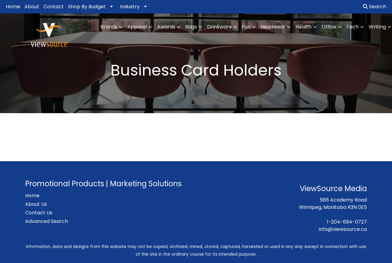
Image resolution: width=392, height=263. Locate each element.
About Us (36, 204)
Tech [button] (352, 26)
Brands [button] (108, 26)
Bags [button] (191, 26)
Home (13, 6)
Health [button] (303, 26)
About (31, 6)
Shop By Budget (87, 6)
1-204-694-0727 (347, 221)
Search (374, 6)
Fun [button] (246, 26)
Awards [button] (166, 26)
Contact (53, 6)
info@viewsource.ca (343, 229)
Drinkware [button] (219, 26)
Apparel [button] (137, 26)
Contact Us (38, 212)
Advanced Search (46, 221)
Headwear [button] (273, 26)
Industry (130, 6)
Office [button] (329, 26)
